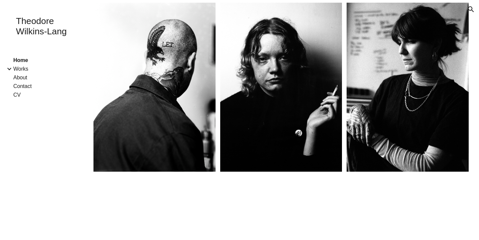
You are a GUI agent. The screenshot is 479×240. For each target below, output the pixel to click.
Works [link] (20, 69)
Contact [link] (22, 86)
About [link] (20, 77)
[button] (471, 9)
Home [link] (20, 60)
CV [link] (17, 95)
